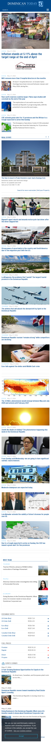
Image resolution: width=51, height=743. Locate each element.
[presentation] (46, 136)
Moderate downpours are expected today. (17, 487)
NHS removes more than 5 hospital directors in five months (24, 78)
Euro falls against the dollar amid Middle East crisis (21, 366)
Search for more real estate (26, 190)
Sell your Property (43, 190)
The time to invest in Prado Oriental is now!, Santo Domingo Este (23, 178)
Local (4, 51)
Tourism (5, 275)
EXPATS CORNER (11, 663)
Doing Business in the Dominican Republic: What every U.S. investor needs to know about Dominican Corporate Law (20, 598)
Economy (5, 364)
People (5, 579)
